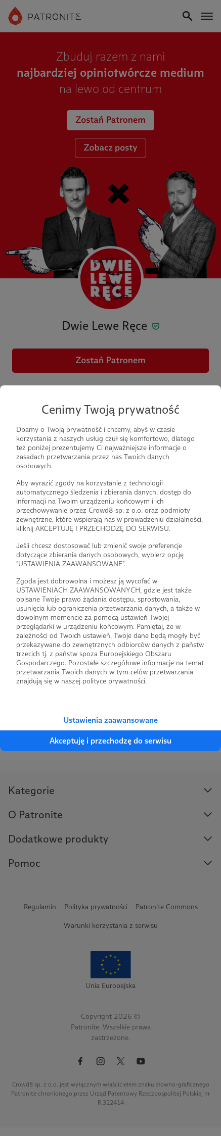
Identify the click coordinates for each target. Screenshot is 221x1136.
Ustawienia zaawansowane (110, 720)
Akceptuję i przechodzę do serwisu (110, 740)
